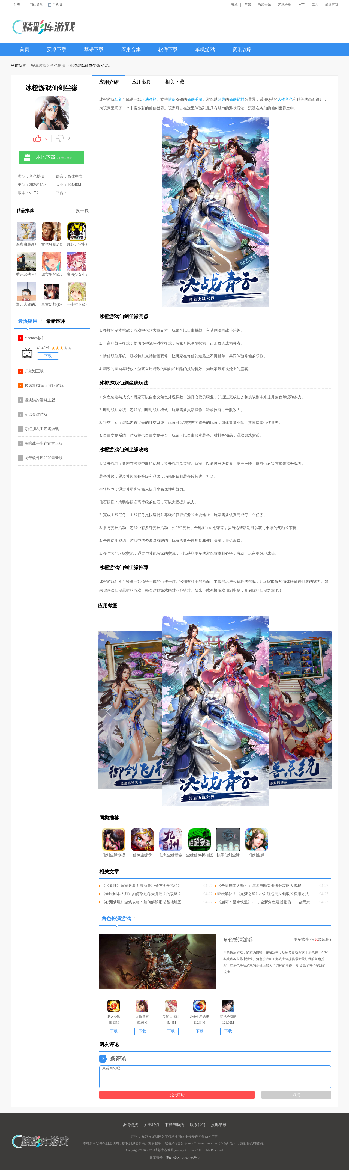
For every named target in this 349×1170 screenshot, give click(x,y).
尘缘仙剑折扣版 (199, 842)
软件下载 (168, 49)
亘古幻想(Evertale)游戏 (51, 294)
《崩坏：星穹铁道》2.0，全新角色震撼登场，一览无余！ (265, 902)
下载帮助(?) (174, 1125)
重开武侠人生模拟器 (26, 264)
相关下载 (175, 82)
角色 (289, 99)
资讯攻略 (242, 49)
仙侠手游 (194, 99)
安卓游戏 (38, 66)
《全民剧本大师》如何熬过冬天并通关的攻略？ (141, 894)
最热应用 (30, 323)
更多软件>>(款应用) (312, 939)
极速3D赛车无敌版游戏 (44, 386)
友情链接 (130, 1125)
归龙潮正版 (34, 371)
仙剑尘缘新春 (170, 842)
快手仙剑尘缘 (228, 842)
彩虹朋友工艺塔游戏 (42, 429)
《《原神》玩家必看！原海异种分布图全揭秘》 (141, 886)
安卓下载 (57, 49)
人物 (281, 99)
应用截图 (142, 82)
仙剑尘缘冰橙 (113, 842)
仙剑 (118, 99)
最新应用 (56, 321)
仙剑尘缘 (256, 842)
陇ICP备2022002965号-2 (183, 1158)
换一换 (82, 210)
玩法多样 (149, 99)
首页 (17, 5)
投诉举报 (218, 1125)
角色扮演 (57, 66)
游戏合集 (284, 5)
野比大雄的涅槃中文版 (26, 294)
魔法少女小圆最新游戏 (77, 264)
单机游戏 (205, 49)
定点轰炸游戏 (36, 414)
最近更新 (331, 5)
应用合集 (131, 49)
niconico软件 (35, 338)
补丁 (301, 5)
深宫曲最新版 (26, 234)
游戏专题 (264, 5)
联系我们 (197, 1125)
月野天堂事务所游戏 (77, 234)
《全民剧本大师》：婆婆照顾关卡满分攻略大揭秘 (259, 886)
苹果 (248, 5)
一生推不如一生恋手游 (77, 294)
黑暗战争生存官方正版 (44, 443)
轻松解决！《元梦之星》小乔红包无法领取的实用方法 (263, 894)
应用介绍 (109, 82)
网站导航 (36, 5)
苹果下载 (94, 49)
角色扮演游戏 (118, 920)
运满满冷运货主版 (40, 400)
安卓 (234, 5)
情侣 (172, 99)
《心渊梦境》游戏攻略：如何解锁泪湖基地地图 (141, 902)
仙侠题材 (236, 99)
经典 (221, 99)
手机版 (57, 5)
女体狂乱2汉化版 (51, 234)
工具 (315, 5)
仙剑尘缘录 (142, 842)
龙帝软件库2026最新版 (44, 458)
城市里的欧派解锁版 (51, 264)
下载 (48, 356)
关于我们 (151, 1125)
